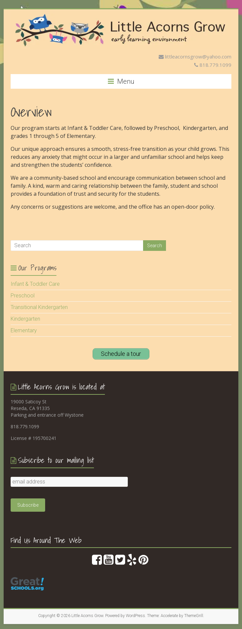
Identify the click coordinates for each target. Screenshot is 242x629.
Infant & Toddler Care (35, 284)
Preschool (23, 295)
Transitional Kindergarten (39, 307)
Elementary (24, 330)
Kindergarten (25, 319)
